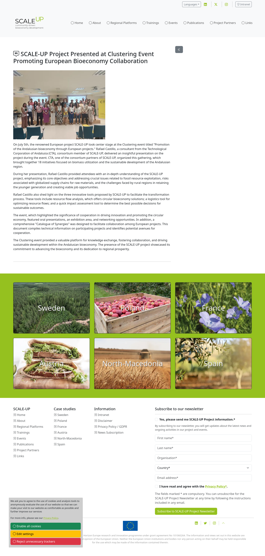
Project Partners (225, 23)
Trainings (152, 23)
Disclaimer (105, 421)
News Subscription (110, 432)
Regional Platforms (123, 23)
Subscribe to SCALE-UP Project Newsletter (186, 511)
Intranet (243, 4)
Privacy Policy (50, 518)
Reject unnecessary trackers (34, 541)
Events (173, 23)
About (97, 23)
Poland (62, 421)
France (62, 427)
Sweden (62, 415)
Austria (62, 432)
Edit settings (23, 534)
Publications (195, 23)
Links (248, 23)
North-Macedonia (69, 438)
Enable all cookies (27, 526)
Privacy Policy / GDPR (112, 427)
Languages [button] (190, 4)
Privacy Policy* (216, 486)
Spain (61, 444)
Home (79, 23)
